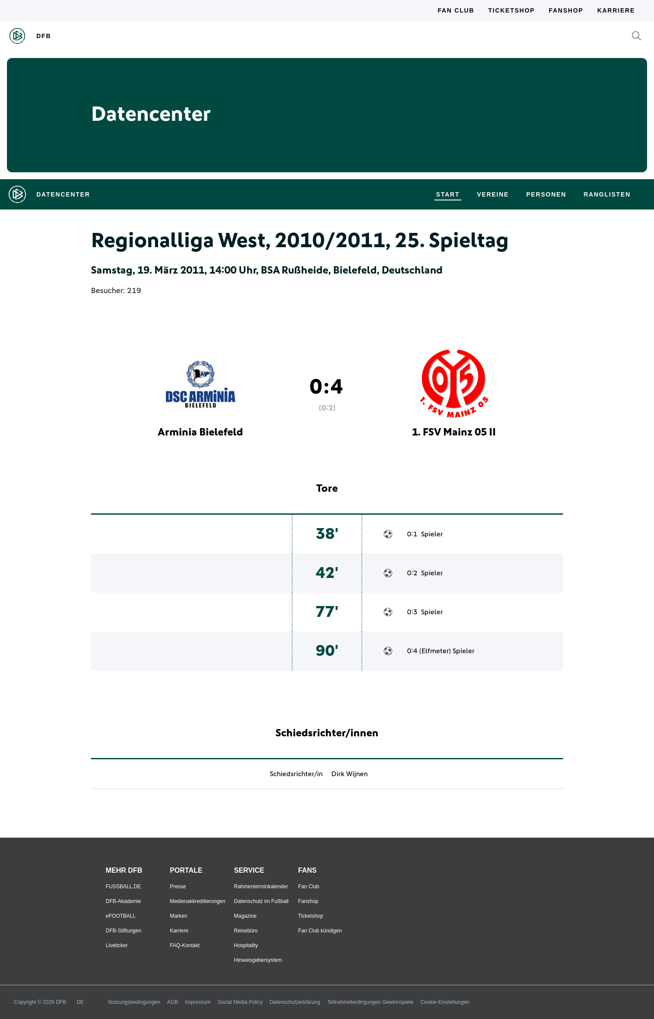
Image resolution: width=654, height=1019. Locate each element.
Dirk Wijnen (349, 774)
